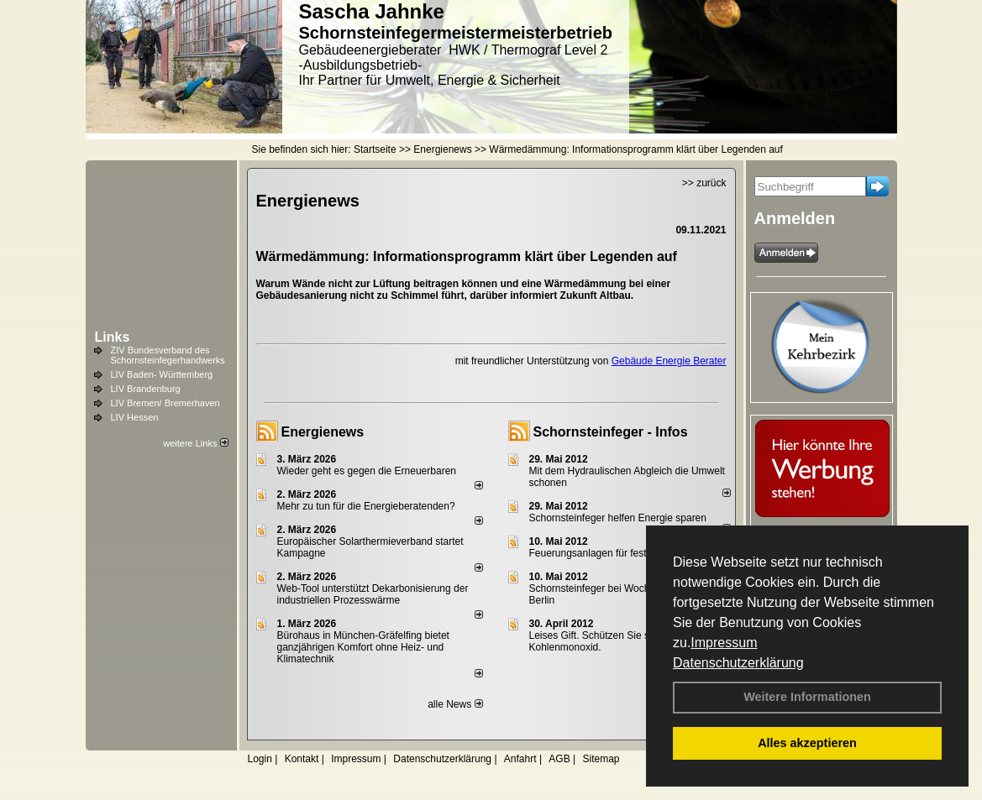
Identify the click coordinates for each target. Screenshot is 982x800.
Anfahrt (520, 759)
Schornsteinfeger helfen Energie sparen (617, 518)
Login (260, 759)
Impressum (724, 642)
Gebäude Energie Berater (669, 361)
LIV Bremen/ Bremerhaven (165, 403)
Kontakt (302, 759)
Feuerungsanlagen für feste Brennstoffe (617, 553)
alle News (455, 704)
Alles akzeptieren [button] (807, 743)
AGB (559, 759)
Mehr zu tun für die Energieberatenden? (366, 506)
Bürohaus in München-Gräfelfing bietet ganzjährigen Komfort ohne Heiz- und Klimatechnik (363, 647)
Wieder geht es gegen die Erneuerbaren (366, 471)
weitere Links (195, 443)
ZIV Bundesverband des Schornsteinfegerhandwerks (168, 355)
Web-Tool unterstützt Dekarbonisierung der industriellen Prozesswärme (373, 594)
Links (112, 337)
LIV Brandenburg (146, 389)
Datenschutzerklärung (738, 663)
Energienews (323, 432)
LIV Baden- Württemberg (162, 374)
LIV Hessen (135, 417)
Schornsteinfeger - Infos (610, 432)
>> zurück (704, 183)
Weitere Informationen (807, 696)
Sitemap (600, 759)
